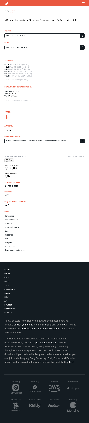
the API (65, 324)
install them (49, 324)
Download (8, 223)
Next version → (76, 156)
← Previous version (15, 156)
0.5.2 (6, 76)
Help (6, 297)
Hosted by (55, 382)
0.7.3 (6, 65)
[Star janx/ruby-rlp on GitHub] (9, 160)
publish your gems (23, 324)
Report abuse (10, 246)
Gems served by (35, 400)
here (71, 362)
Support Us (9, 309)
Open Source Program (45, 342)
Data (6, 282)
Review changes (11, 227)
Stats (6, 285)
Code (6, 278)
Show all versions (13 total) (16, 79)
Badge (7, 231)
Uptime (7, 274)
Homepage (9, 216)
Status (7, 270)
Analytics (8, 242)
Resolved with (73, 382)
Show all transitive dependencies (18, 100)
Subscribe (8, 235)
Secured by (74, 400)
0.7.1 (6, 69)
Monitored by (16, 400)
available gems (29, 328)
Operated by (17, 382)
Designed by (36, 382)
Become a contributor (49, 328)
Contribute (9, 289)
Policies (8, 305)
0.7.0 (6, 71)
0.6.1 (6, 73)
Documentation (11, 220)
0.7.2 (6, 67)
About (7, 293)
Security (8, 313)
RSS (6, 238)
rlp (6, 11)
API (5, 301)
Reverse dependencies (14, 250)
